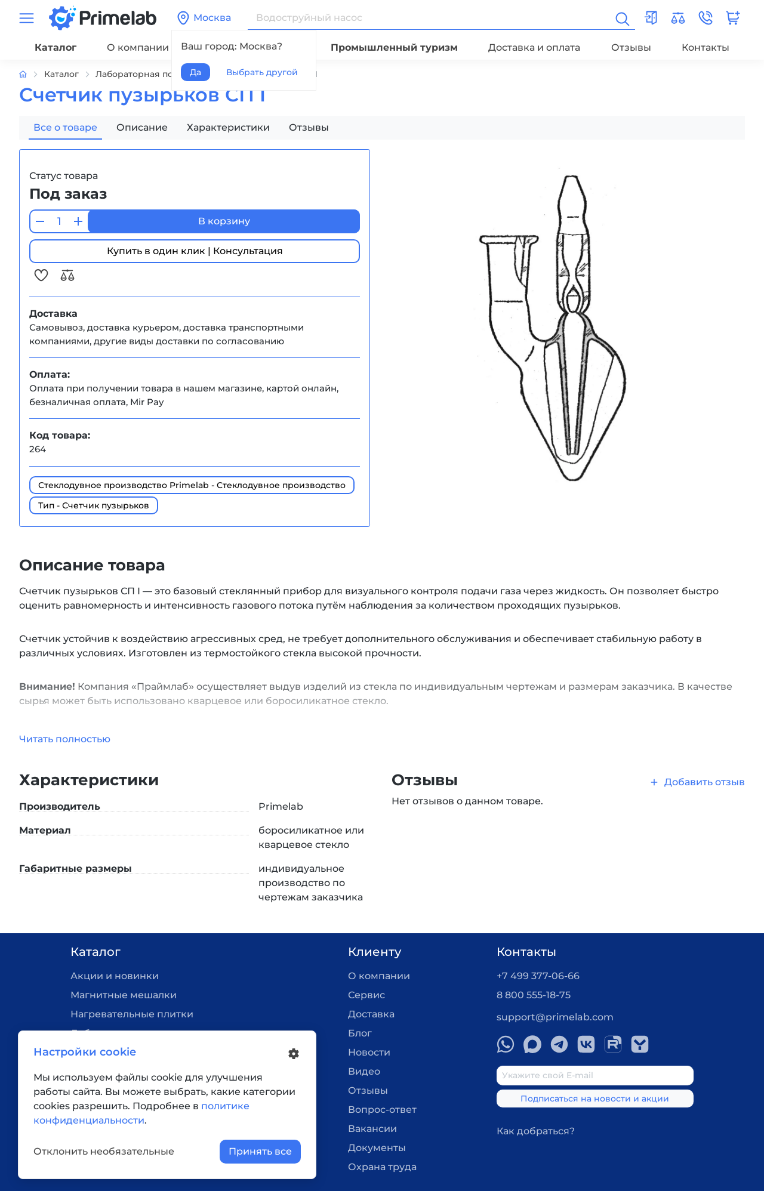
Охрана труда (382, 1167)
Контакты (705, 47)
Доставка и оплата (534, 47)
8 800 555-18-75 (534, 995)
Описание (142, 127)
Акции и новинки (114, 976)
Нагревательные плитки (131, 1014)
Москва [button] (203, 18)
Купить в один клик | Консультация (195, 251)
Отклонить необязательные (103, 1151)
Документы (377, 1147)
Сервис (366, 995)
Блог (360, 1033)
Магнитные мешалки (123, 995)
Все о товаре (65, 127)
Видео (364, 1071)
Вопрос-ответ (382, 1109)
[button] (705, 18)
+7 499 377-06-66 (538, 976)
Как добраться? (536, 1131)
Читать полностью (64, 739)
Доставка (371, 1014)
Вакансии (372, 1128)
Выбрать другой (262, 72)
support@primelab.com (555, 1017)
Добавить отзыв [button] (697, 782)
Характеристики (228, 127)
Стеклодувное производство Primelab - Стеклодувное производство (192, 485)
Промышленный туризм (394, 47)
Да (195, 72)
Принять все (260, 1151)
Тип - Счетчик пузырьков (93, 505)
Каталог (55, 47)
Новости (369, 1052)
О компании (138, 47)
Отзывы (631, 47)
